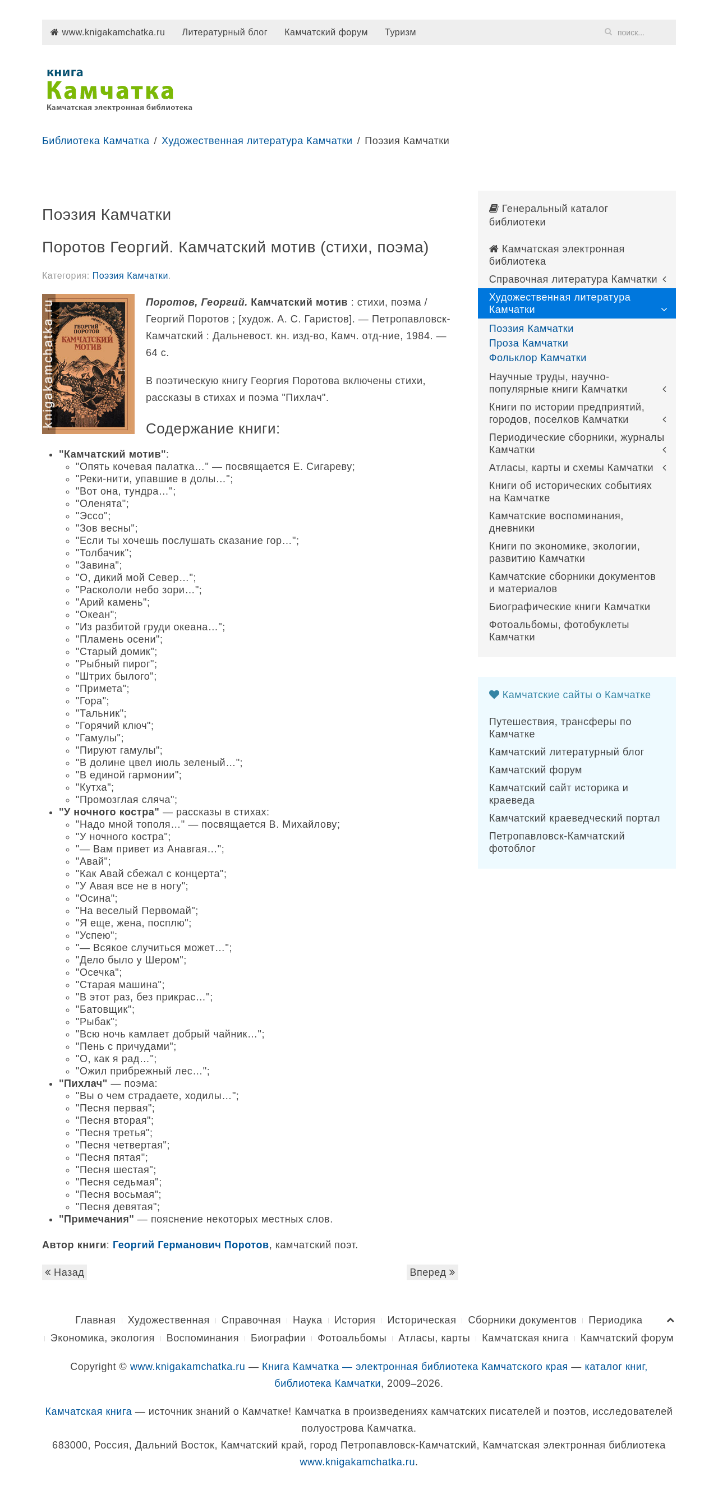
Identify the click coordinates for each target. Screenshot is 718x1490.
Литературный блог (225, 32)
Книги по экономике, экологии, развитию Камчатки (565, 552)
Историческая (421, 1320)
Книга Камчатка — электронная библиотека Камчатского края (415, 1366)
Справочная (251, 1320)
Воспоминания (203, 1338)
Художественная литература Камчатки (257, 140)
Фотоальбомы (351, 1338)
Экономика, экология (102, 1338)
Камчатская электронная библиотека (557, 255)
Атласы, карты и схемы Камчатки (571, 467)
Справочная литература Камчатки (573, 279)
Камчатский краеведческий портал (574, 818)
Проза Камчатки (529, 343)
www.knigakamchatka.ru (107, 32)
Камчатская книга (525, 1338)
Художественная (169, 1320)
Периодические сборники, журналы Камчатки (577, 443)
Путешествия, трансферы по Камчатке (560, 728)
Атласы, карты (434, 1338)
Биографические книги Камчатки (570, 606)
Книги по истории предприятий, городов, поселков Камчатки (567, 413)
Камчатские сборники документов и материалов (572, 582)
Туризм (400, 32)
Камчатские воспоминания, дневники (556, 522)
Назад (64, 1272)
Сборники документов (522, 1320)
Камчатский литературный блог (567, 752)
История (355, 1320)
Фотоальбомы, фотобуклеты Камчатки (559, 631)
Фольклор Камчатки (538, 357)
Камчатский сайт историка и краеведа (559, 794)
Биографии (278, 1338)
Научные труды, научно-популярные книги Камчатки (558, 383)
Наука (308, 1320)
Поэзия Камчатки (130, 275)
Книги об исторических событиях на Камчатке (570, 492)
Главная (95, 1320)
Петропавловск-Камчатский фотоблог (557, 842)
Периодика (615, 1320)
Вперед (432, 1272)
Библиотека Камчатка (96, 140)
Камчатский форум (326, 32)
